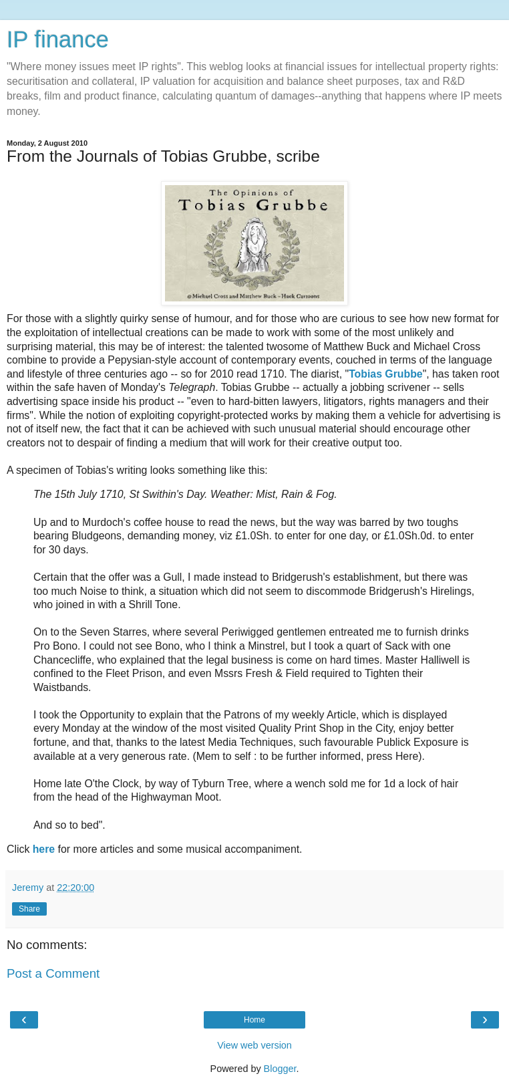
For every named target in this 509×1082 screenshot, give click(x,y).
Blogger (280, 1068)
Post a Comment (53, 973)
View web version (254, 1045)
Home (254, 1020)
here (44, 849)
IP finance (58, 39)
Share (29, 909)
